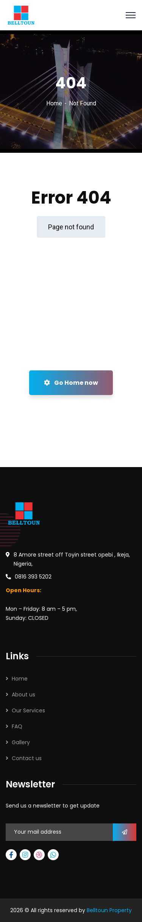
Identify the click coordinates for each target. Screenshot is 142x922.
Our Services (28, 710)
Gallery (21, 742)
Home (54, 103)
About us (23, 694)
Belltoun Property (109, 910)
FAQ (17, 726)
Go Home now (71, 382)
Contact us (27, 758)
